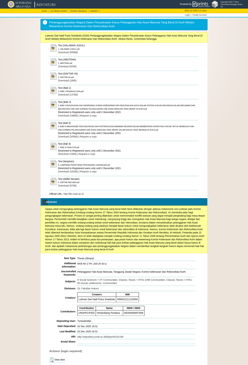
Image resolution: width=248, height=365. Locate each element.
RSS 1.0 (197, 10)
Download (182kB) (68, 171)
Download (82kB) (67, 66)
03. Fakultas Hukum (88, 288)
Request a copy (88, 115)
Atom (204, 10)
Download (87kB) (67, 185)
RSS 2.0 (189, 10)
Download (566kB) (68, 52)
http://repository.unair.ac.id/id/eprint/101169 (100, 336)
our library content (58, 11)
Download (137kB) (68, 94)
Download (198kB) (68, 115)
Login (187, 15)
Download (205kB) (68, 136)
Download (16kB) (67, 80)
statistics (94, 11)
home (44, 11)
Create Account (199, 15)
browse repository (79, 11)
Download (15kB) (67, 154)
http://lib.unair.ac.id (73, 193)
